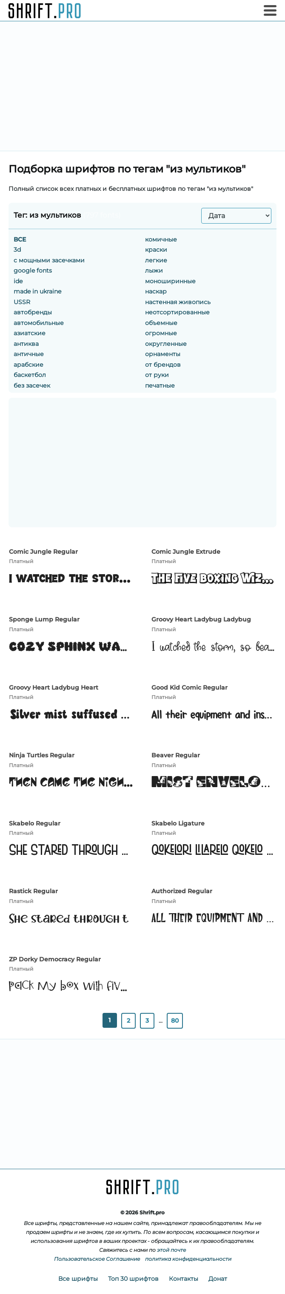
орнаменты (162, 354)
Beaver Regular (175, 755)
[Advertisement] (142, 86)
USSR (22, 302)
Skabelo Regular (34, 823)
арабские (28, 364)
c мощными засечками (49, 260)
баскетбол (30, 375)
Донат (217, 1278)
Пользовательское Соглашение (97, 1259)
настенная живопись (178, 302)
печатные (160, 385)
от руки (157, 375)
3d (17, 249)
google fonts (33, 270)
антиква (26, 344)
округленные (166, 344)
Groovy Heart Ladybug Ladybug (201, 619)
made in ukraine (37, 291)
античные (29, 354)
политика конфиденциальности (188, 1259)
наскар (156, 291)
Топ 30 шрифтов (133, 1278)
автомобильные (39, 323)
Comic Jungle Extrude (185, 551)
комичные (161, 239)
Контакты (183, 1278)
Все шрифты (78, 1278)
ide (18, 281)
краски (156, 249)
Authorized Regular (181, 891)
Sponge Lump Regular (44, 619)
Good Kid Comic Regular (189, 687)
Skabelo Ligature (178, 823)
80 (175, 1020)
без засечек (32, 385)
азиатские (30, 333)
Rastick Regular (33, 891)
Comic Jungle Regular (43, 551)
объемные (161, 323)
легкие (156, 260)
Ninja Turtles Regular (41, 755)
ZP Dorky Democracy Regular (55, 959)
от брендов (163, 364)
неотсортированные (177, 312)
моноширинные (170, 281)
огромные (161, 333)
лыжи (154, 270)
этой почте (171, 1250)
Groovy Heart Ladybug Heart (53, 687)
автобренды (33, 312)
